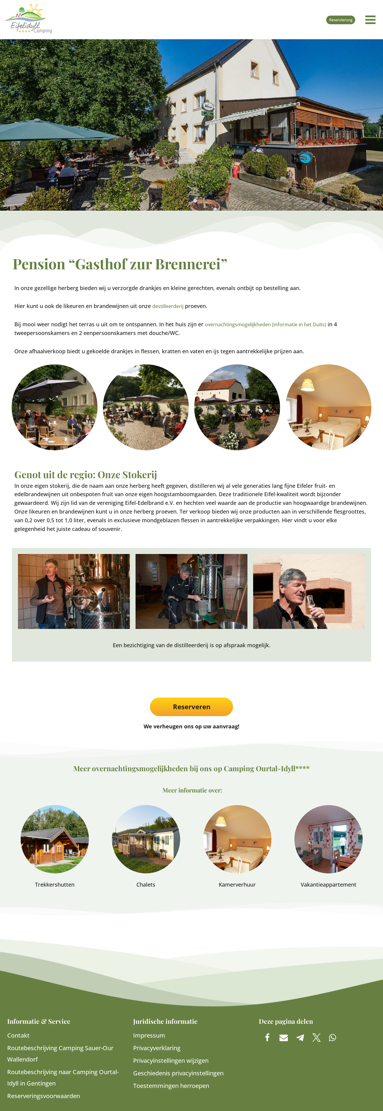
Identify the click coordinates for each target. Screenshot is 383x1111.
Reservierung (339, 19)
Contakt (18, 1035)
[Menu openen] (370, 19)
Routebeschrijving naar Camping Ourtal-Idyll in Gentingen (63, 1077)
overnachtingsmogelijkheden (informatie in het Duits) (273, 324)
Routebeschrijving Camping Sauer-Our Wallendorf (60, 1053)
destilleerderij (170, 306)
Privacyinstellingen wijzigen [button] (171, 1060)
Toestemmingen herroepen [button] (171, 1086)
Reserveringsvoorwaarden (43, 1096)
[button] (267, 1037)
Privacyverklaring (156, 1048)
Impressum (149, 1035)
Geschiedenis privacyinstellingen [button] (178, 1073)
